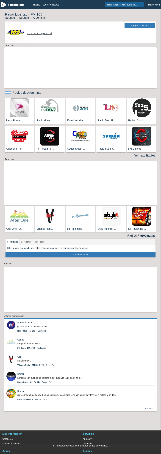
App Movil (87, 439)
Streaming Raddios (11, 443)
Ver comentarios (80, 254)
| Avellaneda (31, 348)
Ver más (148, 408)
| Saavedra (31, 331)
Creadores (7, 439)
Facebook (87, 443)
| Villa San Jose (32, 399)
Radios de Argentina (26, 92)
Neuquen (11, 17)
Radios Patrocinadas (141, 235)
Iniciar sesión (153, 4)
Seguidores (26, 242)
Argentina (39, 17)
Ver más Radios (144, 155)
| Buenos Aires (35, 382)
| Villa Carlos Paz (36, 365)
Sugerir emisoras (51, 4)
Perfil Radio (39, 242)
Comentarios (12, 242)
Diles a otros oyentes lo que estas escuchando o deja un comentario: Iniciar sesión (47, 248)
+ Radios (35, 4)
